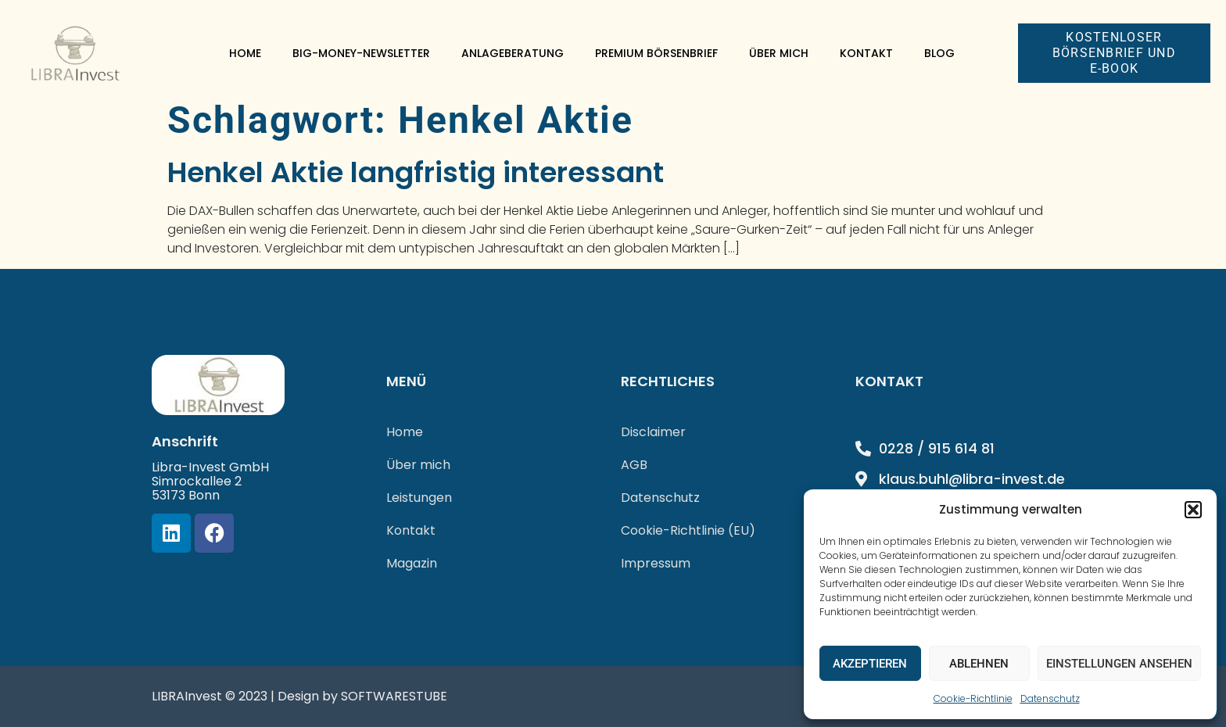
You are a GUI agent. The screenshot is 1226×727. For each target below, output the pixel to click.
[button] (1193, 509)
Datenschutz (1050, 698)
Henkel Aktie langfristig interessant (415, 172)
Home (245, 53)
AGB (634, 465)
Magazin (411, 563)
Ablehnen (979, 664)
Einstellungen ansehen (1119, 664)
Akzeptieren (870, 664)
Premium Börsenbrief (656, 53)
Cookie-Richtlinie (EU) (688, 530)
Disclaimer (653, 432)
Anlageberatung (512, 53)
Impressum (655, 563)
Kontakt (866, 53)
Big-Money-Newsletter (361, 53)
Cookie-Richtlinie (973, 698)
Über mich (778, 53)
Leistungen (419, 498)
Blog (939, 53)
